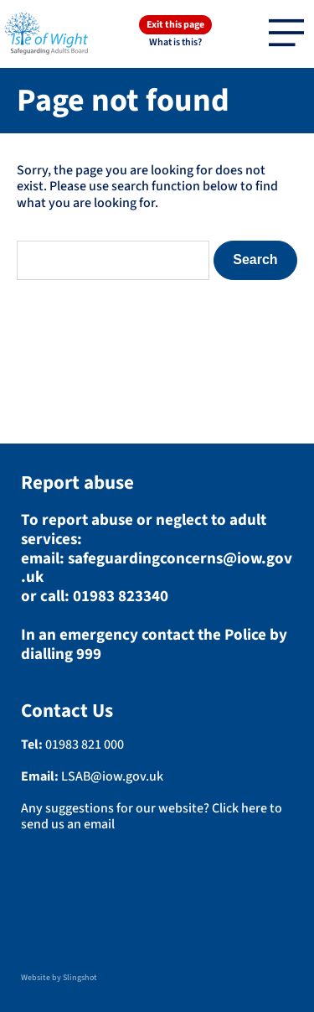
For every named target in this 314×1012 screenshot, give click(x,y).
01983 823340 (120, 596)
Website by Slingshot (59, 977)
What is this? (175, 42)
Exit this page (175, 25)
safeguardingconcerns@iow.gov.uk (156, 568)
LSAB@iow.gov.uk (112, 776)
